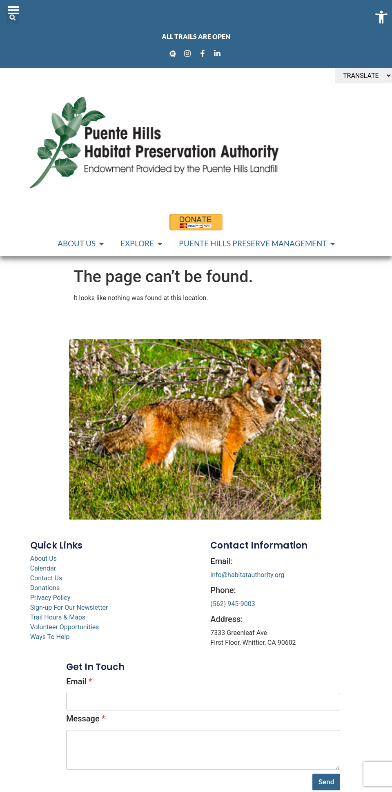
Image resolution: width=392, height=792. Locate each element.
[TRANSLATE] (363, 75)
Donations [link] (45, 588)
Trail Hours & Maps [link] (57, 617)
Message (85, 718)
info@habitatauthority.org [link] (247, 575)
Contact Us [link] (46, 578)
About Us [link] (43, 558)
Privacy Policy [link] (50, 598)
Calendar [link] (43, 568)
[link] (174, 53)
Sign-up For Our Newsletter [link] (69, 607)
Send (326, 782)
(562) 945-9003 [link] (232, 604)
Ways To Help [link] (50, 637)
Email (79, 681)
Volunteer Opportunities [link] (64, 627)
